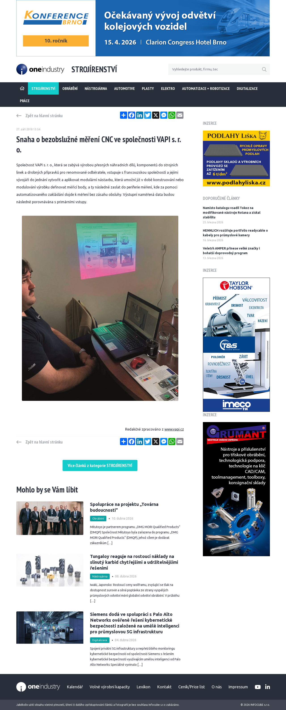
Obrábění (70, 88)
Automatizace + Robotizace (206, 88)
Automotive (124, 88)
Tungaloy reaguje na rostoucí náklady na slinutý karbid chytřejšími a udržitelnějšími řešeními (134, 562)
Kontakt (164, 687)
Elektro (168, 88)
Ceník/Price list (191, 687)
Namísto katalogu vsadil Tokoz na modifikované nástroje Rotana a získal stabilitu (231, 212)
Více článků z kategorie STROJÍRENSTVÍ (100, 465)
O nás (217, 687)
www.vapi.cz (174, 429)
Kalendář (75, 687)
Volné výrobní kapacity (110, 687)
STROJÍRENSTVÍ (43, 88)
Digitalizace (247, 88)
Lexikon (143, 687)
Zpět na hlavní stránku (44, 115)
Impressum (238, 687)
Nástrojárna (96, 88)
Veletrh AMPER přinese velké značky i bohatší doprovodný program (231, 251)
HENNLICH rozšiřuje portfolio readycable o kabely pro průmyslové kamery (235, 233)
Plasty (148, 88)
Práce (24, 100)
